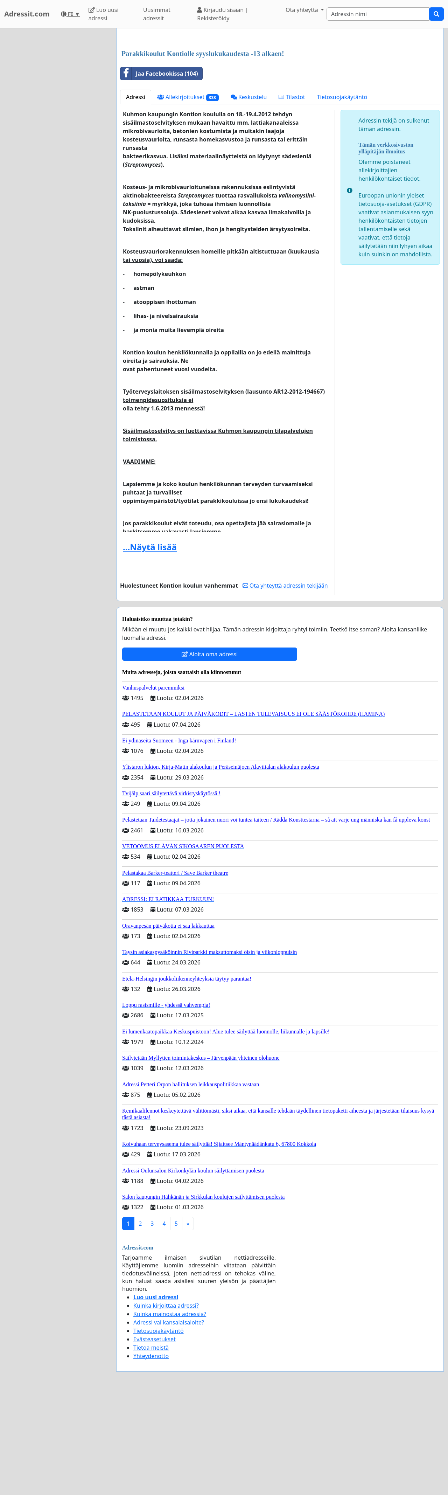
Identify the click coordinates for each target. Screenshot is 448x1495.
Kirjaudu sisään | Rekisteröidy (222, 14)
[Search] (378, 14)
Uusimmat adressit (156, 14)
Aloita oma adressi (210, 752)
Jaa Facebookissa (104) (159, 171)
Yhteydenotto (151, 1454)
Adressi (135, 195)
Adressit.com (27, 14)
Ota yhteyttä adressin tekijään (285, 683)
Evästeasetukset (154, 1437)
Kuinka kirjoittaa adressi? (166, 1403)
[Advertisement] (280, 89)
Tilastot (292, 195)
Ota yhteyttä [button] (303, 10)
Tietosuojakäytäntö (342, 195)
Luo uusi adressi (104, 14)
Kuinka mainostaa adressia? (169, 1412)
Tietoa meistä (151, 1445)
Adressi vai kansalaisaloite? (168, 1420)
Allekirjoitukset (188, 195)
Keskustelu (249, 195)
